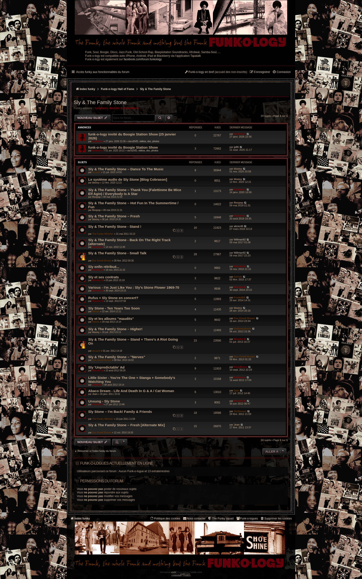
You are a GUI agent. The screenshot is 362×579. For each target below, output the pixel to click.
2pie (236, 390)
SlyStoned (240, 411)
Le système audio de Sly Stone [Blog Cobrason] (127, 179)
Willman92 (240, 239)
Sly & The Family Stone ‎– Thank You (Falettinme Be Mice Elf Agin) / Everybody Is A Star (134, 192)
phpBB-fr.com (185, 574)
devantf (96, 172)
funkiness (101, 108)
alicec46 (238, 226)
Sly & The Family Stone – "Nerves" (116, 357)
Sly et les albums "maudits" (111, 319)
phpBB (173, 572)
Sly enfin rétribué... (103, 267)
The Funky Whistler (102, 234)
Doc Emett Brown (101, 260)
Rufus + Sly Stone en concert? (113, 298)
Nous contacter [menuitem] (194, 518)
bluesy (238, 168)
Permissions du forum (101, 481)
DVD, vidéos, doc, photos (146, 141)
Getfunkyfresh (242, 328)
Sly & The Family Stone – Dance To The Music (125, 169)
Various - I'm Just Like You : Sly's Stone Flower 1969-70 (133, 287)
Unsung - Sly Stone (104, 401)
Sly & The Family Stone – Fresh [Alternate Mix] (126, 425)
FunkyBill (239, 297)
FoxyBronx (131, 108)
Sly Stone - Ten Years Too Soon (114, 308)
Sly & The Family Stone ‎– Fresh (114, 216)
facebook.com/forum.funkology (143, 59)
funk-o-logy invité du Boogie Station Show (123, 147)
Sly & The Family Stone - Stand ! (114, 226)
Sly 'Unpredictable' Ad (106, 367)
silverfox (97, 385)
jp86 (236, 147)
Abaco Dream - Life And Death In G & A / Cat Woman (131, 391)
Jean (94, 394)
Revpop (96, 197)
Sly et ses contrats (103, 277)
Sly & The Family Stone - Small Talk (117, 253)
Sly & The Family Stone (100, 102)
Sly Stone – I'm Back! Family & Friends (120, 412)
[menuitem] (281, 72)
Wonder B (116, 108)
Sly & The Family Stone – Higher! (115, 329)
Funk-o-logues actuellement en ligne (116, 463)
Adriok (238, 276)
